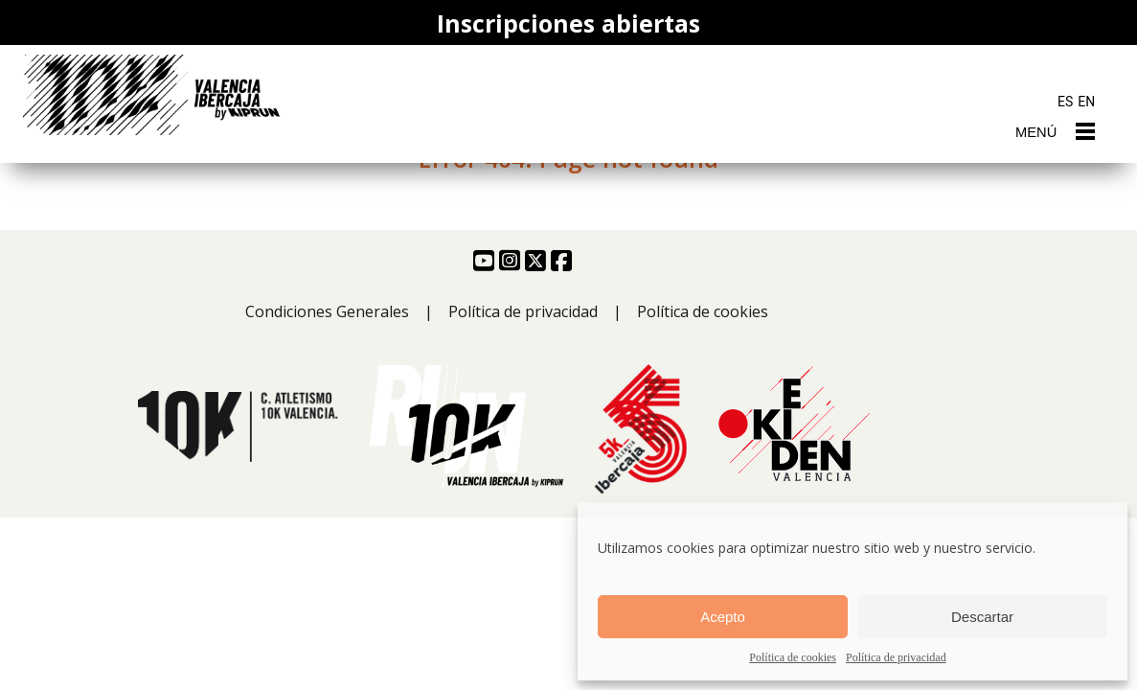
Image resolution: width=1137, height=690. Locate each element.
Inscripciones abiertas (568, 23)
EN (1086, 101)
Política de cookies (792, 657)
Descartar (982, 617)
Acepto (722, 617)
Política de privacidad (896, 657)
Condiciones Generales (327, 311)
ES (1065, 101)
